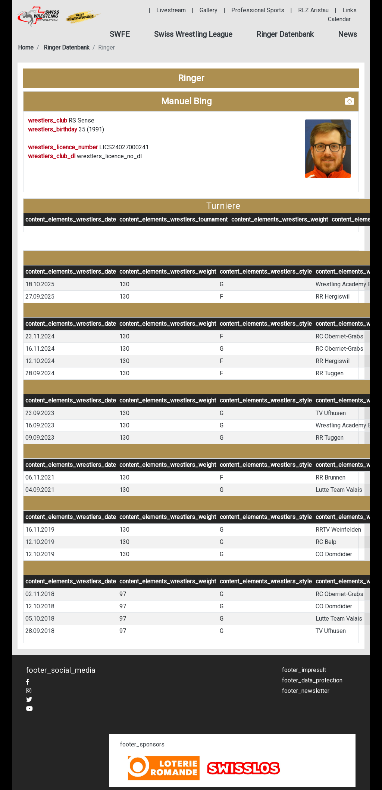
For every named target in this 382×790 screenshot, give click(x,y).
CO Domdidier (334, 554)
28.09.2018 (39, 630)
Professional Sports (257, 10)
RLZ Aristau (313, 10)
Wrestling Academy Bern (348, 284)
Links (349, 10)
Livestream (171, 10)
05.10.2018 (39, 618)
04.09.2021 (39, 489)
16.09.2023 (39, 425)
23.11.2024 (39, 336)
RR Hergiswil (333, 296)
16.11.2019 (39, 529)
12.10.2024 (39, 360)
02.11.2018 (39, 594)
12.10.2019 (39, 541)
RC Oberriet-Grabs (339, 336)
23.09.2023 (39, 413)
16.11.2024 (39, 348)
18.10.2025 (39, 284)
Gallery (208, 10)
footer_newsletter (305, 690)
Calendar (339, 19)
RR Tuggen (330, 373)
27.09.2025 (39, 296)
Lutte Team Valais (339, 489)
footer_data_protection (312, 680)
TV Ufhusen (331, 413)
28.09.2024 (39, 373)
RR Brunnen (330, 477)
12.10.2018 (39, 606)
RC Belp (326, 541)
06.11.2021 (39, 477)
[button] (120, 34)
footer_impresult (304, 669)
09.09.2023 (39, 437)
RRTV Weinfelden (338, 529)
